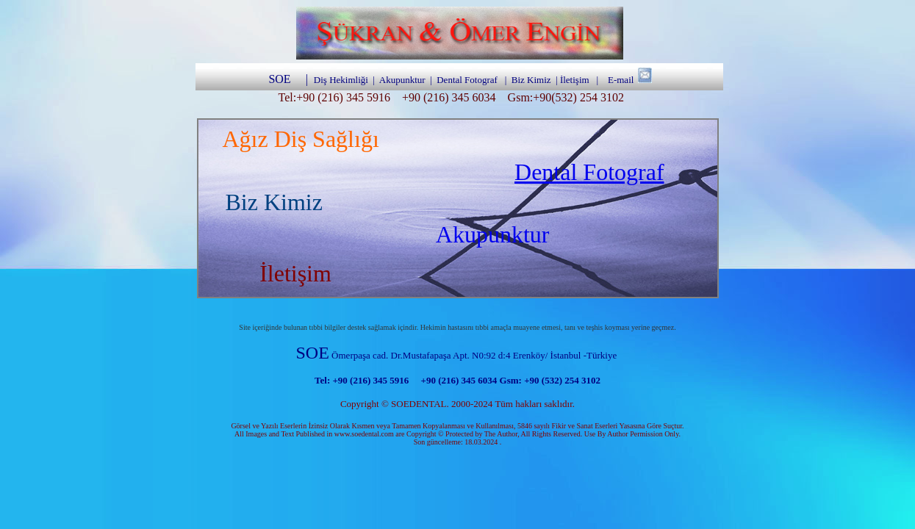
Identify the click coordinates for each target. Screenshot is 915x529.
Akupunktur (493, 234)
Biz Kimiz (531, 79)
